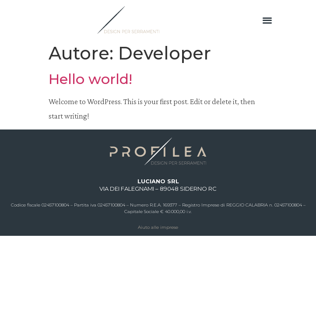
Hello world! (90, 79)
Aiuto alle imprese (158, 227)
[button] (267, 20)
